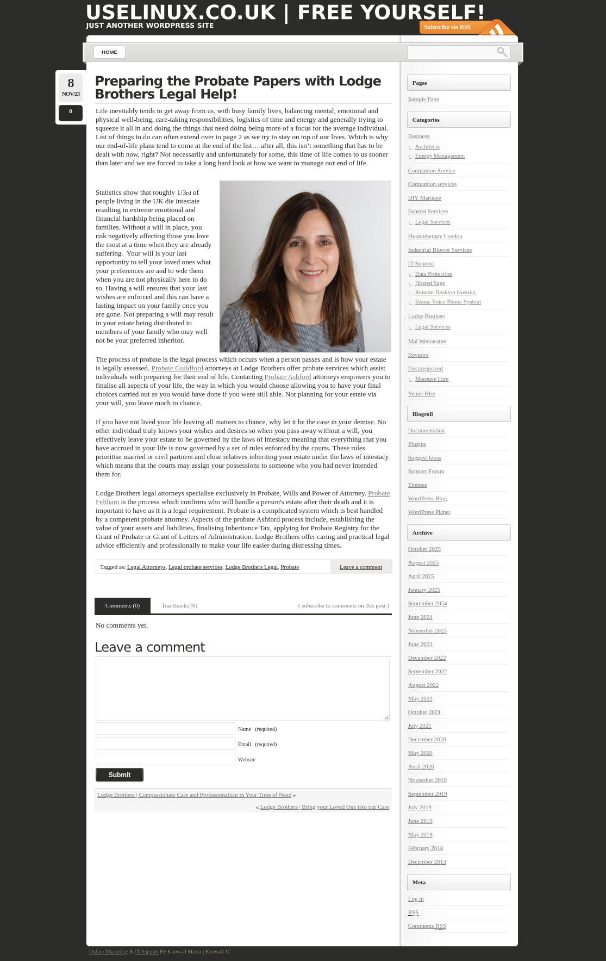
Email (257, 744)
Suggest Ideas (424, 457)
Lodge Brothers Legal (251, 566)
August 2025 (423, 562)
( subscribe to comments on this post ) (343, 605)
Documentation (426, 430)
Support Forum (426, 471)
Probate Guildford (178, 368)
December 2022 (427, 657)
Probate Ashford (288, 377)
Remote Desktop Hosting (445, 292)
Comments (427, 925)
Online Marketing (108, 951)
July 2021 (420, 725)
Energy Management (440, 155)
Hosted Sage (430, 283)
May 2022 (420, 698)
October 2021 (424, 712)
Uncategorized (425, 368)
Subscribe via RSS (447, 26)
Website (246, 759)
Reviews (418, 354)
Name (257, 729)
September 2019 (427, 793)
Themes (417, 484)
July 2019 (420, 807)
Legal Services (433, 221)
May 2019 (420, 834)
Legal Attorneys (146, 566)
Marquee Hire (431, 378)
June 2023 (420, 644)
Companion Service (431, 170)
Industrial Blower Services (440, 249)
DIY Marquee (424, 197)
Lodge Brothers (427, 316)
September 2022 (427, 671)
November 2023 (427, 630)
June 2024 (420, 616)
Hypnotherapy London (435, 236)
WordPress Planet (429, 512)
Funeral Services (428, 211)
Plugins (417, 444)
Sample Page (423, 99)
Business (418, 136)
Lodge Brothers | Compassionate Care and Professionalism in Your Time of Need (194, 794)
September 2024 (427, 603)
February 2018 (425, 848)
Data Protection (434, 273)
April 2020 (421, 766)
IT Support (421, 263)
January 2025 (424, 589)
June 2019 (420, 820)
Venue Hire (421, 393)
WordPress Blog (427, 498)
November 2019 (427, 780)
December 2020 (427, 739)
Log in (416, 898)
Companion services (432, 184)
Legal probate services (195, 566)
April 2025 (421, 576)
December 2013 (427, 861)
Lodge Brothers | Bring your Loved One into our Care (324, 806)
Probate (290, 566)
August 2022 (423, 684)
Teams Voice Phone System (448, 301)
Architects (427, 146)
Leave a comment (361, 566)
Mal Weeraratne (427, 341)
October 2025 (424, 548)
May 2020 (420, 752)
